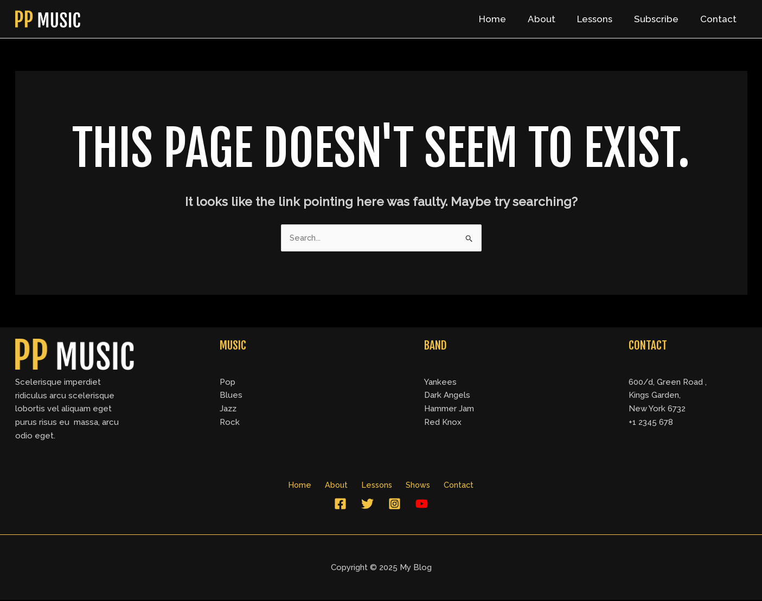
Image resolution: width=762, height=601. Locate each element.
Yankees (440, 382)
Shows (414, 485)
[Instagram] (394, 505)
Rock (230, 423)
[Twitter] (367, 505)
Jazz (228, 409)
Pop (227, 382)
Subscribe (661, 19)
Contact (720, 19)
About (553, 19)
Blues (231, 395)
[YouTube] (421, 505)
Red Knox (443, 423)
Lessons (602, 19)
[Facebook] (340, 505)
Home (507, 19)
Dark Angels (447, 395)
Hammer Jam (449, 409)
